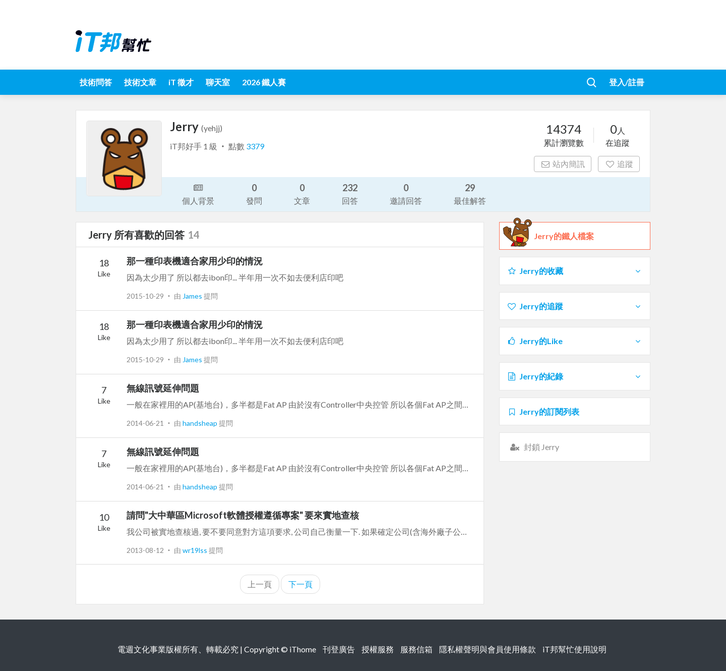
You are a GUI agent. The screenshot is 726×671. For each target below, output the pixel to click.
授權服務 (377, 649)
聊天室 (218, 82)
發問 (254, 193)
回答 (350, 193)
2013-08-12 (145, 550)
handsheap (201, 423)
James (193, 296)
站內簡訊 (562, 164)
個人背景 (198, 193)
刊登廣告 (339, 649)
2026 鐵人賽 (264, 82)
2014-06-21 (145, 423)
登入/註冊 (626, 82)
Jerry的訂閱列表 (543, 411)
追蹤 (618, 164)
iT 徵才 (181, 82)
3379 (255, 146)
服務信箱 (416, 649)
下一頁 (300, 584)
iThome (302, 649)
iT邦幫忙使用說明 (574, 649)
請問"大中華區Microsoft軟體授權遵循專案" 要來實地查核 (243, 515)
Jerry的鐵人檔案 (564, 236)
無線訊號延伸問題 (163, 388)
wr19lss (196, 550)
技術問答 (96, 82)
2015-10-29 (145, 296)
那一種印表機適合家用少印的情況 (195, 260)
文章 (302, 193)
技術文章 (140, 82)
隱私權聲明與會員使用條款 (487, 649)
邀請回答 (406, 193)
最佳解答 (470, 193)
